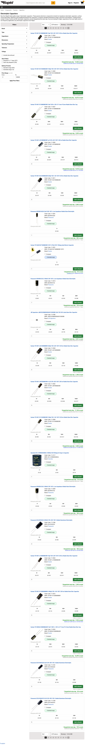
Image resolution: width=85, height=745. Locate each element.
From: (4, 75)
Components (8, 10)
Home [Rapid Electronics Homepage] (2, 10)
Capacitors (21, 10)
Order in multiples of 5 (78, 546)
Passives (15, 10)
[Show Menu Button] (2, 7)
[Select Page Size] (55, 24)
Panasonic (51, 217)
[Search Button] (53, 2)
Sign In (70, 3)
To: (16, 75)
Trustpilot (2, 743)
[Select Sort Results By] (45, 24)
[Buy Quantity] (52, 57)
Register (76, 3)
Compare (47, 42)
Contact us (70, 273)
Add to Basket (78, 57)
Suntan (50, 39)
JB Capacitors (51, 318)
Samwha (50, 459)
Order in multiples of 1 (78, 59)
